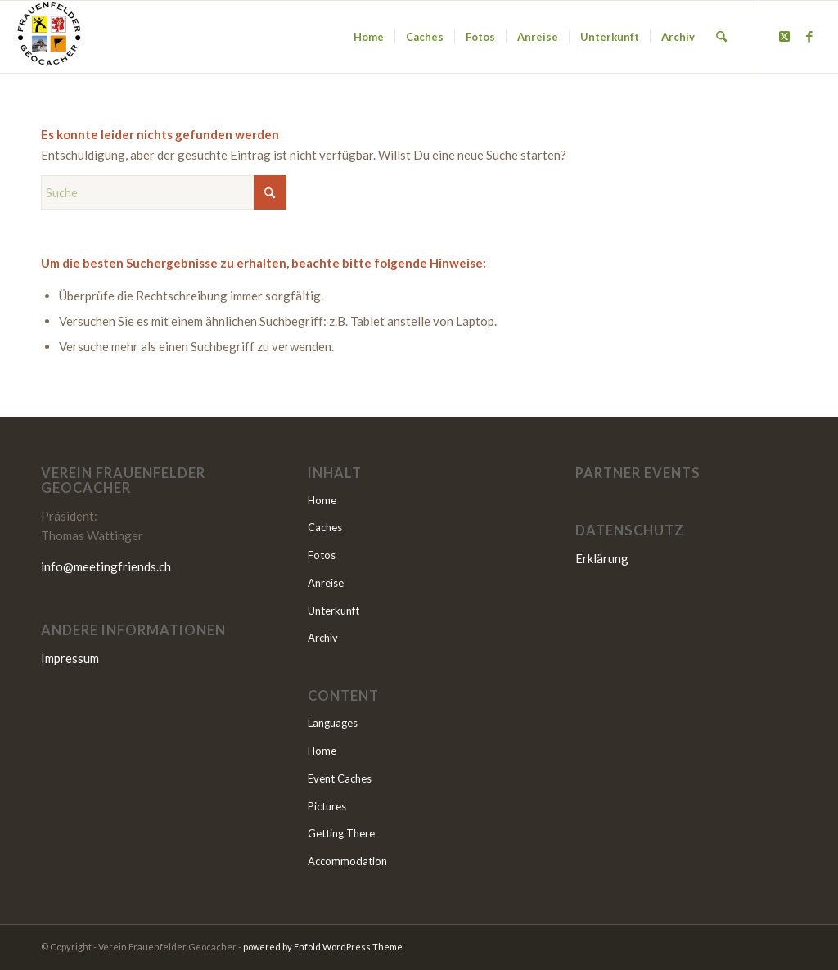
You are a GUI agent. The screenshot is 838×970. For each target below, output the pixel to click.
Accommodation (347, 861)
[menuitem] (368, 37)
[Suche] (721, 37)
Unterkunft (333, 610)
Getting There (341, 833)
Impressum (70, 658)
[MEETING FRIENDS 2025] (49, 37)
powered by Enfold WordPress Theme (323, 946)
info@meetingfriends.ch (106, 566)
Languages (333, 722)
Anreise (326, 582)
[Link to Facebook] (809, 36)
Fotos (322, 555)
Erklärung (601, 558)
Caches (325, 527)
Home (322, 500)
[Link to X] (785, 36)
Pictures (327, 806)
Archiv (323, 637)
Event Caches (340, 778)
